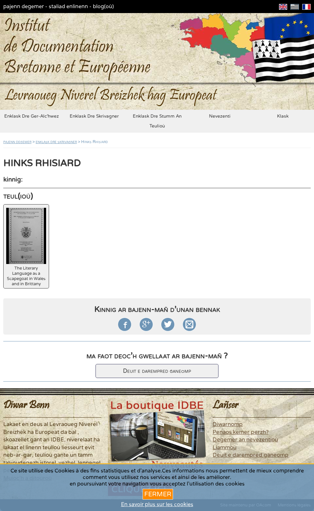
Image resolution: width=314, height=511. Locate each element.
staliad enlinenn (68, 6)
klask (282, 116)
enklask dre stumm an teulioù (157, 121)
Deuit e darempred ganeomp (157, 371)
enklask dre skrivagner (94, 116)
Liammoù (224, 447)
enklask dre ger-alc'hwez (31, 116)
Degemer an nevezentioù (245, 440)
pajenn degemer (23, 6)
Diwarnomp (228, 424)
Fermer (157, 494)
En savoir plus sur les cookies (157, 504)
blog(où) (103, 6)
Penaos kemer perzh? (241, 432)
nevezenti (220, 116)
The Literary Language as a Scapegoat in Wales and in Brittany (26, 247)
